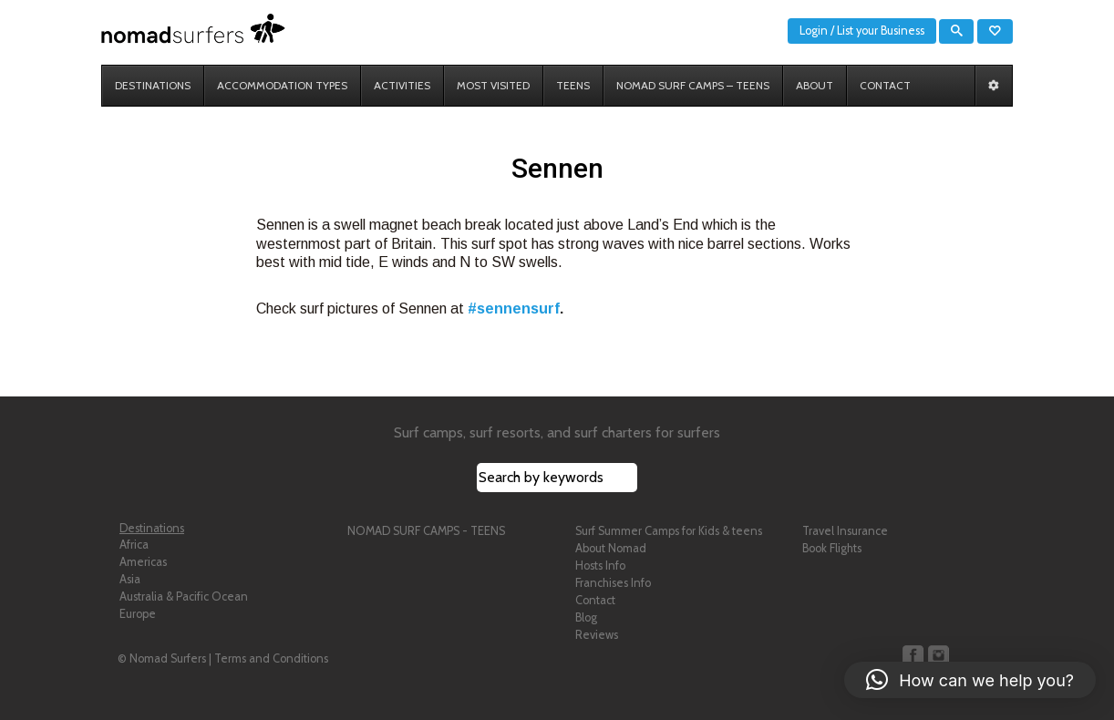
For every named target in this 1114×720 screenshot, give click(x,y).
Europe (137, 614)
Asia (129, 579)
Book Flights (831, 548)
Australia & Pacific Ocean (183, 596)
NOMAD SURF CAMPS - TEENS (426, 531)
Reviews (596, 635)
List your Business (880, 30)
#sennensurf (514, 308)
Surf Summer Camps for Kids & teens (668, 531)
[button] (970, 680)
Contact (595, 600)
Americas (143, 562)
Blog (586, 617)
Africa (134, 544)
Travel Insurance (845, 531)
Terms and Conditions (271, 658)
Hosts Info (600, 565)
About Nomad (610, 548)
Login (813, 30)
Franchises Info (613, 583)
